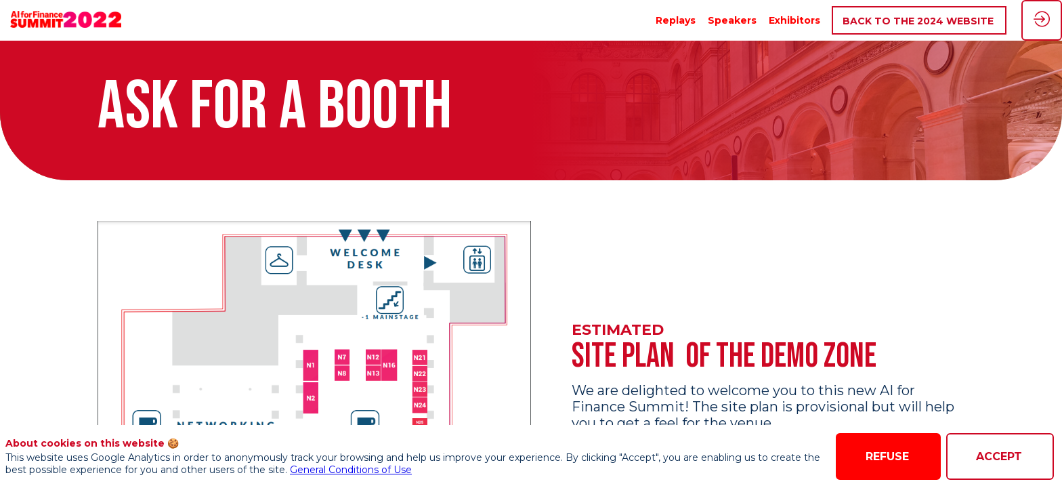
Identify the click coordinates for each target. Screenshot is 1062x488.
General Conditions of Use (351, 470)
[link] (675, 20)
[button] (919, 20)
